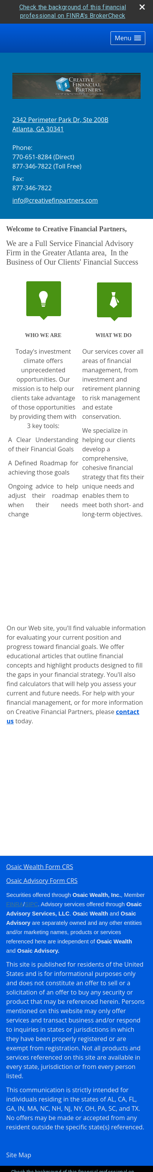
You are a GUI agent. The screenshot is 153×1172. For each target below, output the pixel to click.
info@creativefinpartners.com (55, 200)
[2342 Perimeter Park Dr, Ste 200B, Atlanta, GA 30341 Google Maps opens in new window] (60, 124)
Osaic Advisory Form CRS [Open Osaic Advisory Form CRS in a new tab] (42, 880)
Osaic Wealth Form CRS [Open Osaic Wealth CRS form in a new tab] (39, 866)
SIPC (31, 904)
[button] (127, 38)
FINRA (14, 904)
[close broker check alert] (142, 7)
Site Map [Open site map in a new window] (18, 1155)
